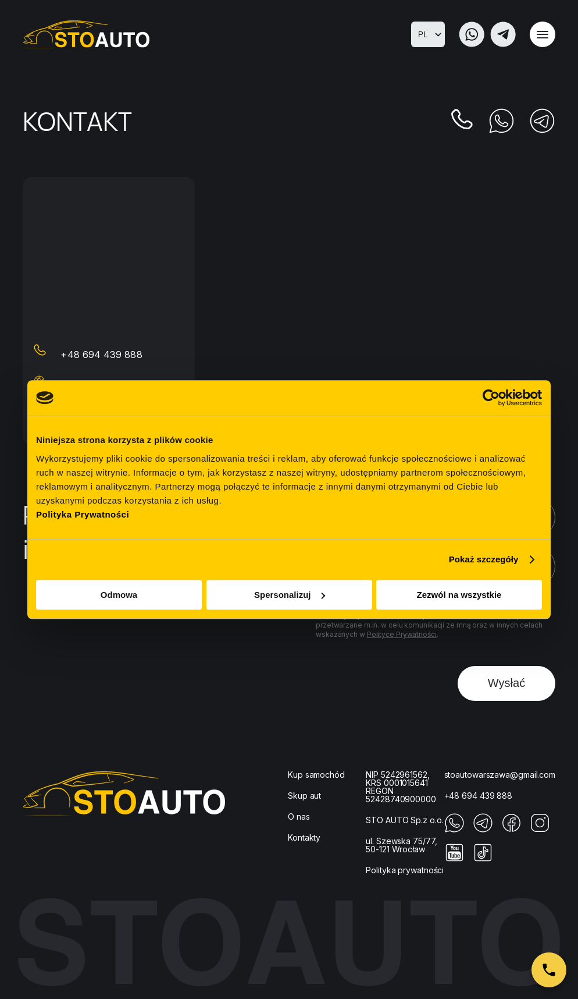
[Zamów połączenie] (548, 969)
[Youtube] (454, 860)
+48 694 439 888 (101, 354)
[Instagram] (540, 830)
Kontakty (304, 837)
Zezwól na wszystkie (459, 595)
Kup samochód (316, 775)
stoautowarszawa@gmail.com (500, 775)
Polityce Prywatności (402, 634)
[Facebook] (511, 830)
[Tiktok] (483, 860)
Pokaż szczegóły (484, 559)
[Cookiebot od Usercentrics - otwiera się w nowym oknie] (491, 397)
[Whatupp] (471, 34)
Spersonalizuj (289, 595)
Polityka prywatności (405, 870)
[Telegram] (503, 34)
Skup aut (304, 795)
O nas (299, 816)
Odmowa (119, 595)
